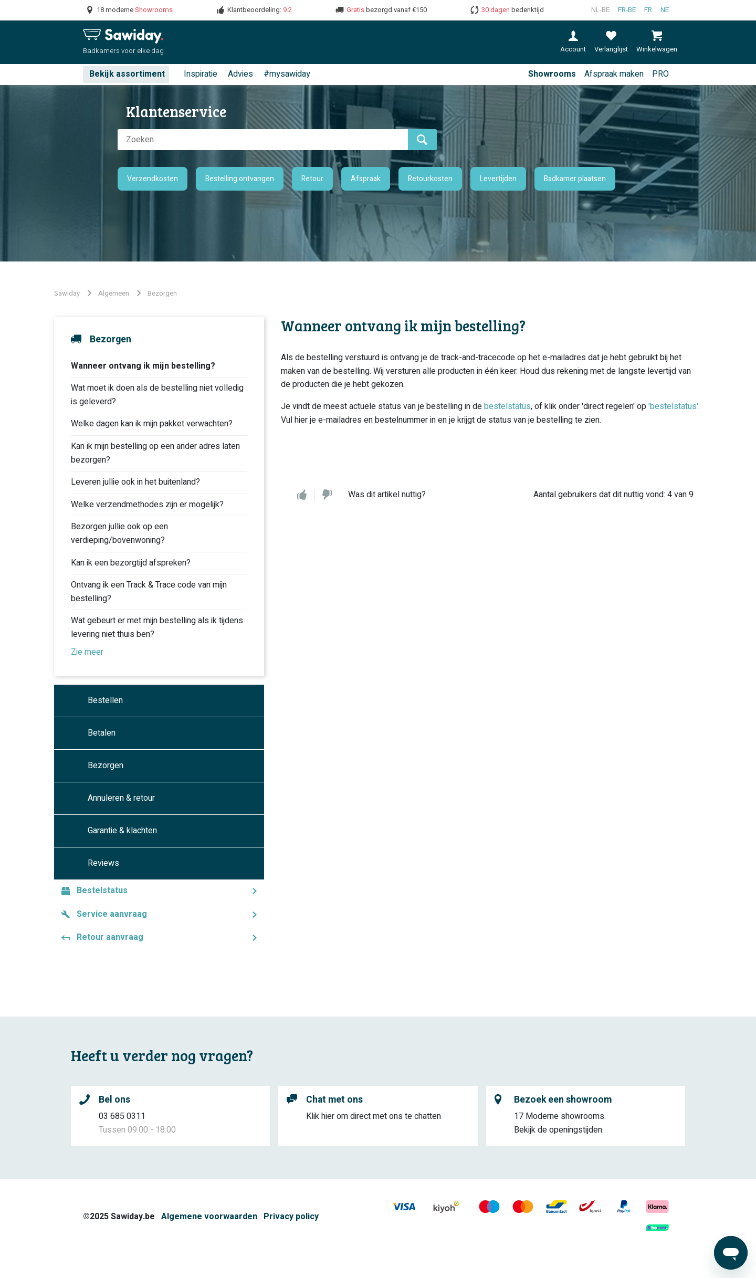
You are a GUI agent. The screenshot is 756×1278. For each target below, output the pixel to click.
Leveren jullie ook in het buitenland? (135, 482)
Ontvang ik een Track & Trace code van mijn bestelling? (149, 592)
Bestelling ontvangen (239, 178)
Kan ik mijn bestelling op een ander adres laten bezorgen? (155, 453)
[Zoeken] (263, 139)
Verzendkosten (152, 178)
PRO (660, 74)
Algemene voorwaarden (209, 1216)
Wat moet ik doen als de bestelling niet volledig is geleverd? (157, 395)
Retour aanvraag (110, 937)
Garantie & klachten (122, 830)
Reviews (103, 863)
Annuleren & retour (121, 798)
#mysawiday (287, 74)
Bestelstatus (102, 890)
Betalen (102, 733)
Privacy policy (291, 1216)
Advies (240, 74)
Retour (312, 178)
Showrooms (552, 74)
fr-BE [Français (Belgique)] (627, 10)
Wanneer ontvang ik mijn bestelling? (143, 366)
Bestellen (105, 700)
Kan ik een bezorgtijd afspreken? (131, 563)
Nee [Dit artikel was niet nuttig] (327, 495)
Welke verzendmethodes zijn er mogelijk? (147, 504)
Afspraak (366, 178)
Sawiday (67, 293)
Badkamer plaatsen (575, 178)
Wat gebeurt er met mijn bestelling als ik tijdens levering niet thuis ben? (157, 627)
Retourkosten (430, 178)
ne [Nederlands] (664, 10)
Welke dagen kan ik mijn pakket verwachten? (152, 423)
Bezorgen (162, 293)
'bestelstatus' (673, 406)
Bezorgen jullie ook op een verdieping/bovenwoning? (119, 533)
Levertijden (498, 178)
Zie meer (87, 652)
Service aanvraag (112, 914)
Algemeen (113, 293)
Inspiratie (200, 74)
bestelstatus (507, 406)
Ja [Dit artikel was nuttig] (301, 495)
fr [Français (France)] (648, 10)
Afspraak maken (614, 74)
